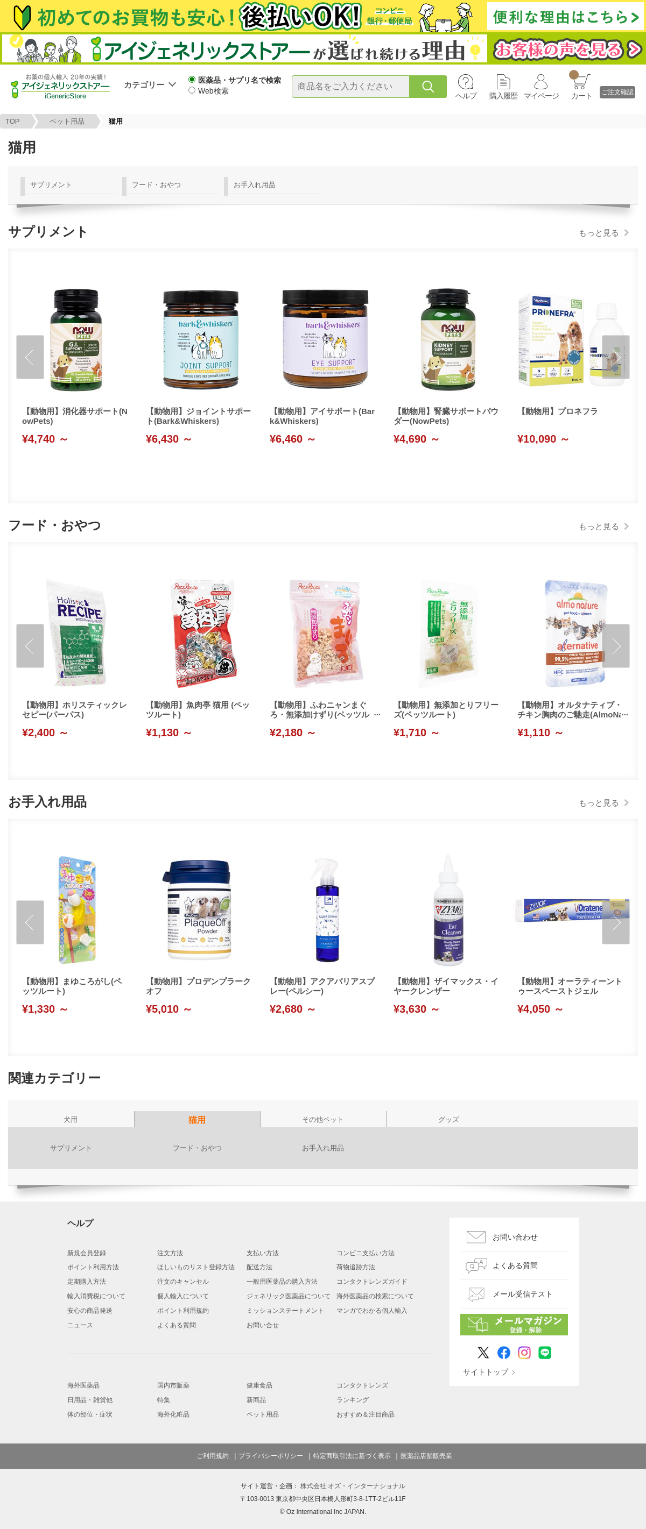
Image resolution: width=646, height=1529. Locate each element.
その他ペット (323, 1119)
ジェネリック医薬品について (289, 1296)
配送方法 (259, 1267)
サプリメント (51, 185)
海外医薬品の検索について (375, 1296)
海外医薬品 (83, 1385)
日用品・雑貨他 (90, 1400)
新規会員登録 (86, 1253)
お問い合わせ (515, 1237)
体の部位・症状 (90, 1414)
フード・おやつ (156, 185)
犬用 (71, 1119)
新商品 (256, 1400)
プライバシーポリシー (270, 1456)
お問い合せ (263, 1325)
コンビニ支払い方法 (365, 1253)
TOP (12, 121)
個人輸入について (183, 1296)
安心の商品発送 (90, 1310)
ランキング (352, 1400)
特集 (163, 1400)
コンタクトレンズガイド (372, 1281)
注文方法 (170, 1253)
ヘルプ (465, 95)
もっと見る (599, 232)
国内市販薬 (173, 1385)
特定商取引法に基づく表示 (352, 1456)
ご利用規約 (212, 1456)
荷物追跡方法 (355, 1267)
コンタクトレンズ (362, 1385)
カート (580, 85)
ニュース (80, 1325)
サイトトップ (485, 1372)
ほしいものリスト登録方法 (196, 1267)
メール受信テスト (523, 1294)
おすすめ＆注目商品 (365, 1414)
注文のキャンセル (183, 1281)
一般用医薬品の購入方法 (282, 1281)
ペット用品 (67, 121)
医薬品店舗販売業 (426, 1456)
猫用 (197, 1120)
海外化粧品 (173, 1414)
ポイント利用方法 (93, 1267)
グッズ (448, 1119)
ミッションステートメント (285, 1310)
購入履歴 (503, 95)
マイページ (541, 95)
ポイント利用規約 (183, 1310)
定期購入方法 (86, 1281)
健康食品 (259, 1385)
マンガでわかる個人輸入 (372, 1310)
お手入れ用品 (255, 185)
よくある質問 (176, 1325)
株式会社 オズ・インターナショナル (352, 1486)
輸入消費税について (96, 1296)
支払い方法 (263, 1253)
